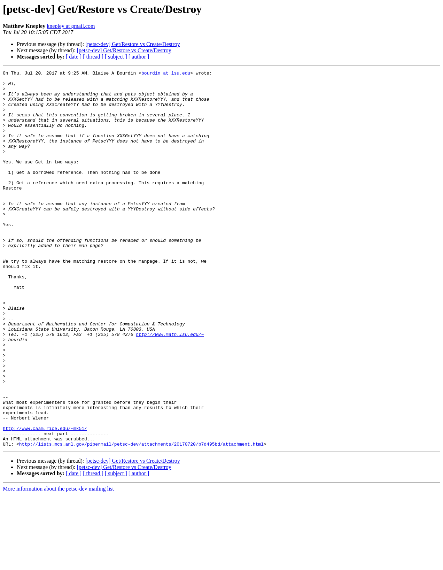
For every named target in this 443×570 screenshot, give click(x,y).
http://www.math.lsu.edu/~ (170, 387)
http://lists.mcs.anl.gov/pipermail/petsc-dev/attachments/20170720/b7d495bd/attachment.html (141, 519)
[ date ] (73, 57)
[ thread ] (93, 57)
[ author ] (139, 57)
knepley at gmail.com (71, 26)
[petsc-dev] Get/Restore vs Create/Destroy (132, 44)
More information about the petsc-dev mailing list (58, 564)
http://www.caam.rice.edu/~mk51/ (45, 500)
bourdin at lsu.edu (165, 74)
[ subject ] (116, 57)
